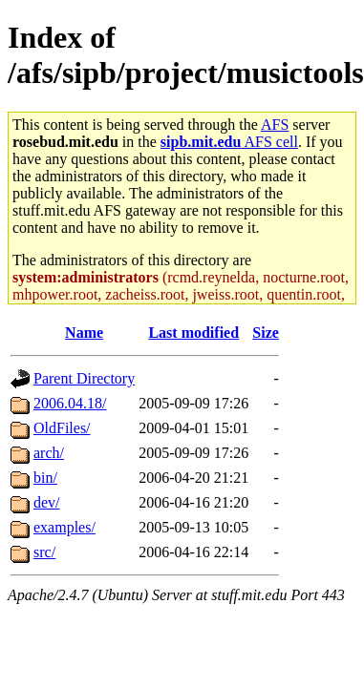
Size (265, 332)
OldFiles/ (62, 428)
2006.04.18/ (69, 403)
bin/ (45, 477)
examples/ (64, 527)
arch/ (48, 453)
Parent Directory (84, 378)
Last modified (193, 332)
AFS (275, 124)
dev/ (46, 502)
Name (84, 332)
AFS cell (229, 142)
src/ (44, 552)
